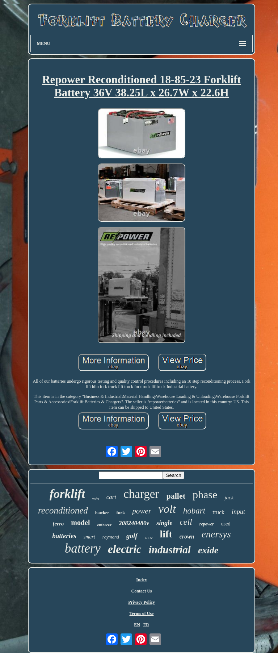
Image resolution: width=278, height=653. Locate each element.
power (141, 511)
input (238, 511)
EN (137, 624)
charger (141, 493)
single (164, 523)
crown (187, 536)
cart (111, 497)
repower (206, 524)
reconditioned (63, 510)
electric (125, 549)
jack (228, 497)
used (226, 524)
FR (146, 624)
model (80, 523)
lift (166, 534)
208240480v (134, 523)
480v (149, 538)
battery (83, 548)
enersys (216, 534)
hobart (194, 510)
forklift (67, 493)
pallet (175, 495)
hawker (102, 512)
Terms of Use (142, 613)
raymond (110, 537)
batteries (64, 536)
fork (121, 512)
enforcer (104, 525)
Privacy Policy (141, 602)
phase (205, 494)
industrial (170, 550)
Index (141, 579)
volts (95, 499)
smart (89, 537)
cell (186, 522)
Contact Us (141, 591)
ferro (58, 524)
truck (218, 512)
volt (167, 508)
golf (132, 536)
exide (208, 550)
